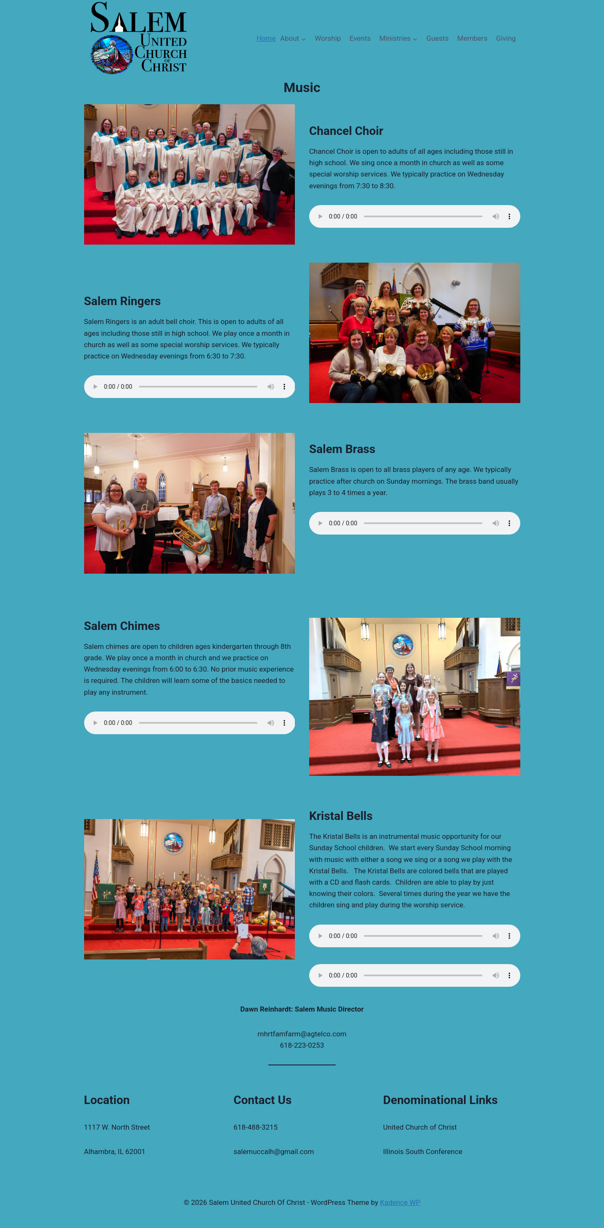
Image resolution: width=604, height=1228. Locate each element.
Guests (438, 38)
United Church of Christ (420, 1127)
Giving (506, 38)
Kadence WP (400, 1202)
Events (360, 38)
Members (472, 38)
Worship (328, 38)
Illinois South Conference (422, 1151)
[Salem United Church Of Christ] (138, 38)
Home (266, 38)
